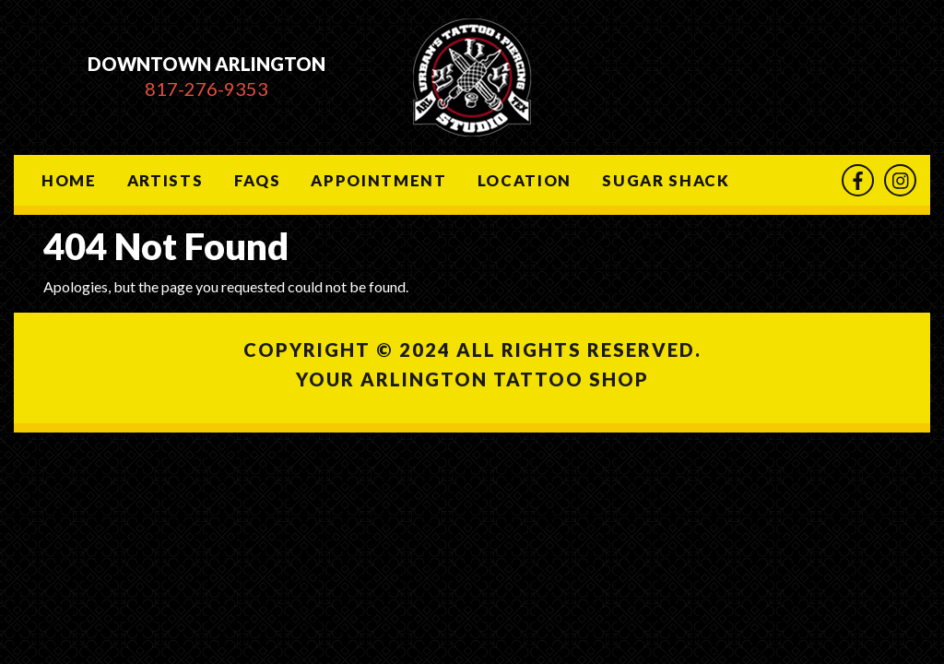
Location (525, 180)
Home (69, 180)
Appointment (378, 180)
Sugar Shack (665, 180)
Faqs (257, 180)
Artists (165, 180)
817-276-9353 (206, 88)
